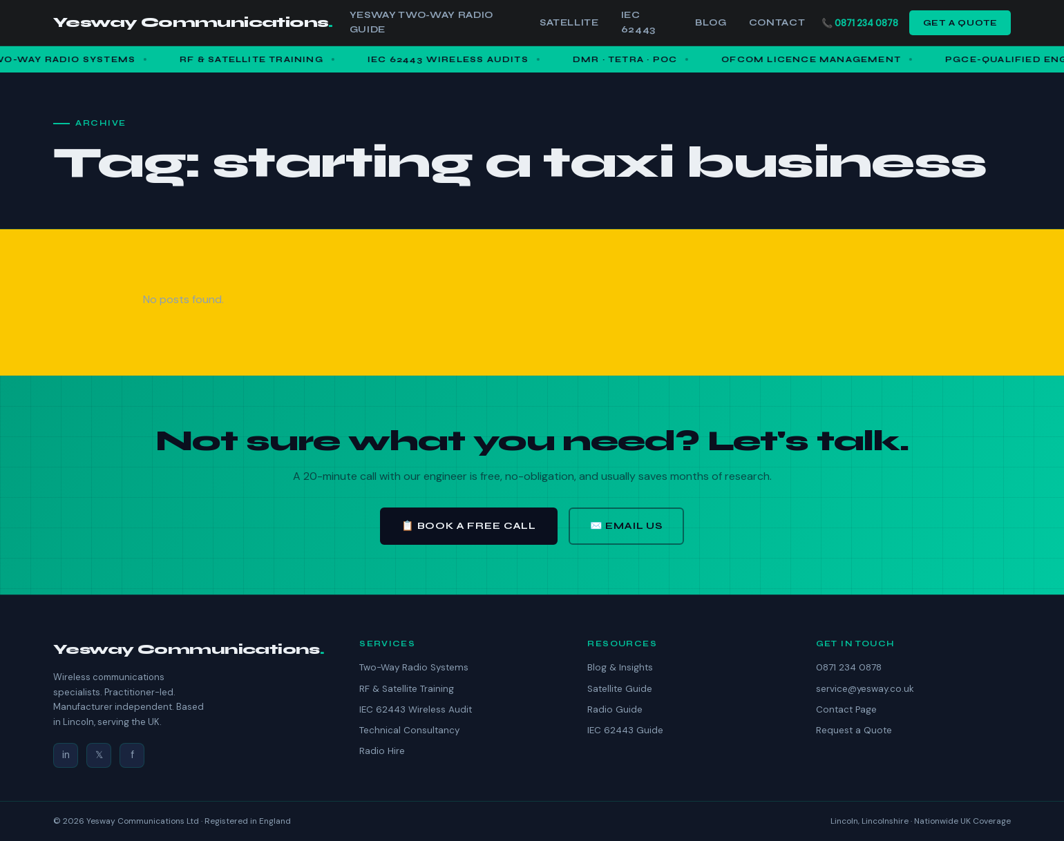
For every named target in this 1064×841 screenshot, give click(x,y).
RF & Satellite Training (406, 689)
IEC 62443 (638, 22)
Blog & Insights (620, 667)
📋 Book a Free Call (468, 526)
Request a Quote (854, 730)
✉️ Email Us (626, 526)
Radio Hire (382, 751)
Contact (777, 22)
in (66, 754)
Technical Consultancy (409, 730)
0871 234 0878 (866, 23)
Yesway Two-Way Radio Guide (421, 22)
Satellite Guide (619, 689)
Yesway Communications (193, 22)
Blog (711, 22)
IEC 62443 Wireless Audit (415, 709)
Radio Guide (615, 709)
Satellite (569, 22)
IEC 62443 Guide (625, 730)
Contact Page (846, 709)
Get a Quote (960, 22)
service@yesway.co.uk (865, 689)
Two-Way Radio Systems (413, 667)
